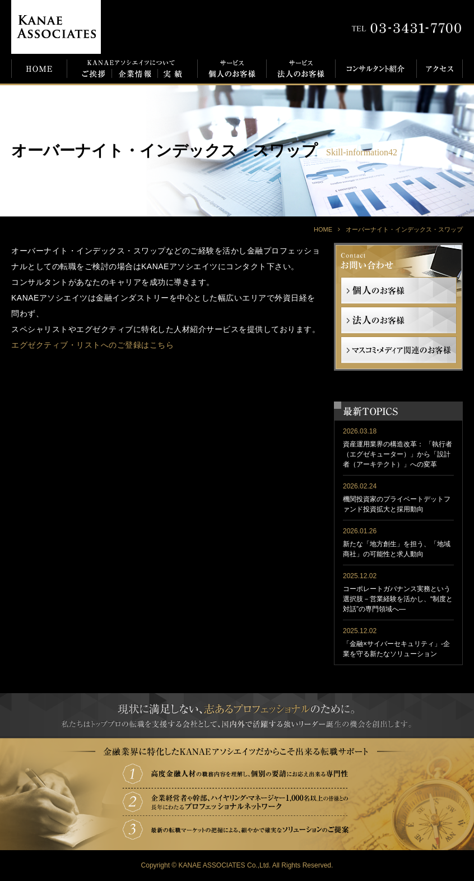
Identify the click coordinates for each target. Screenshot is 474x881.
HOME (323, 229)
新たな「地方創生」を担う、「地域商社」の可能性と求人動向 (396, 549)
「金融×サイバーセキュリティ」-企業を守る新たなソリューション (396, 649)
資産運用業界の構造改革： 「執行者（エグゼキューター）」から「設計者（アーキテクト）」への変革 (397, 454)
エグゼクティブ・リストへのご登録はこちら (92, 344)
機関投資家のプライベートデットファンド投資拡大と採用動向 (396, 504)
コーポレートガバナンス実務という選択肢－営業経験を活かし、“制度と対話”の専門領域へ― (398, 599)
